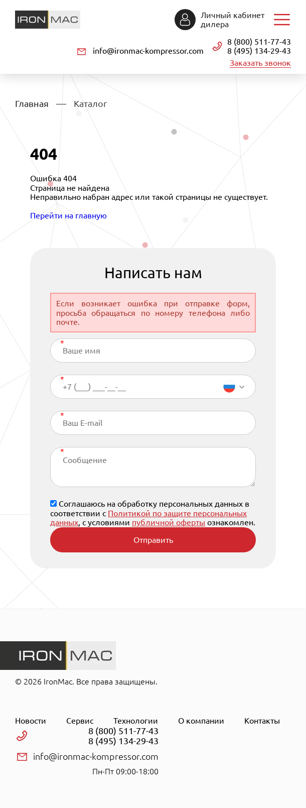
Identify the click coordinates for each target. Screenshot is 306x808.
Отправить (153, 539)
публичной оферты (168, 522)
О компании (201, 720)
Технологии (135, 720)
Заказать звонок (260, 62)
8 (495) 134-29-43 (259, 50)
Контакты (262, 720)
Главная (32, 103)
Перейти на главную (68, 215)
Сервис (79, 720)
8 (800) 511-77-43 (259, 41)
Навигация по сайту (282, 20)
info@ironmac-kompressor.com (148, 50)
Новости (30, 720)
